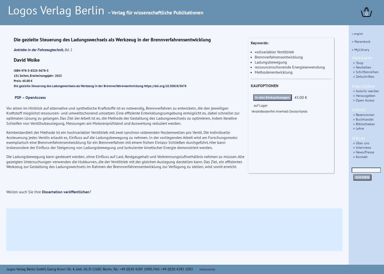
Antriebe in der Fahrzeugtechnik (38, 49)
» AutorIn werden (366, 91)
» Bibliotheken (364, 124)
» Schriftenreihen (366, 71)
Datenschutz (207, 269)
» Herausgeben (364, 95)
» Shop (358, 62)
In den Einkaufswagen (272, 97)
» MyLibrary (360, 49)
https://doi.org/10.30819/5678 (165, 86)
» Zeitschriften (363, 76)
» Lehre (358, 128)
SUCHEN (362, 177)
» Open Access (363, 100)
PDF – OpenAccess (30, 97)
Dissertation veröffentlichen (65, 191)
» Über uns (361, 143)
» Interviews (362, 147)
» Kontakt (360, 156)
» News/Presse (363, 152)
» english (357, 33)
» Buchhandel (363, 119)
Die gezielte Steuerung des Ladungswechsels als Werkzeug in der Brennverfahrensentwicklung (79, 86)
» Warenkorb (361, 41)
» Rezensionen (363, 114)
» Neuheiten (362, 67)
